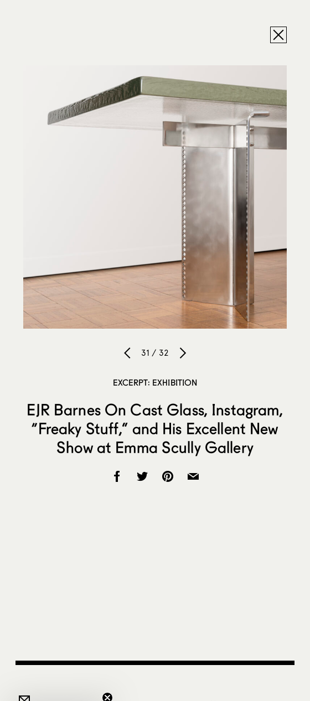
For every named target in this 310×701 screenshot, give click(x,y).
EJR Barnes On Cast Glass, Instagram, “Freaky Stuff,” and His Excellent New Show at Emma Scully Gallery (155, 428)
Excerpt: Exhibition (155, 382)
